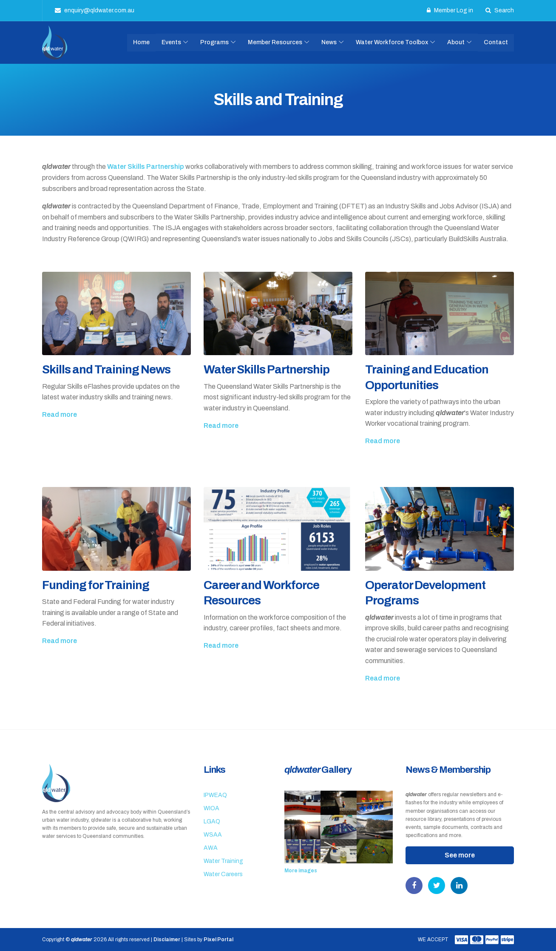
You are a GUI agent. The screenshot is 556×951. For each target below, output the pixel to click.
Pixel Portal (218, 939)
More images (300, 871)
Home (141, 42)
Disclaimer (166, 939)
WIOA (211, 808)
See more (460, 855)
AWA (211, 848)
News (329, 42)
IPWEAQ (215, 795)
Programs (214, 42)
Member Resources (275, 42)
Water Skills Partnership (145, 166)
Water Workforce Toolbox (392, 42)
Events (171, 42)
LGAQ (212, 821)
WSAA (213, 834)
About (456, 42)
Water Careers (223, 874)
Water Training (223, 861)
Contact (496, 42)
